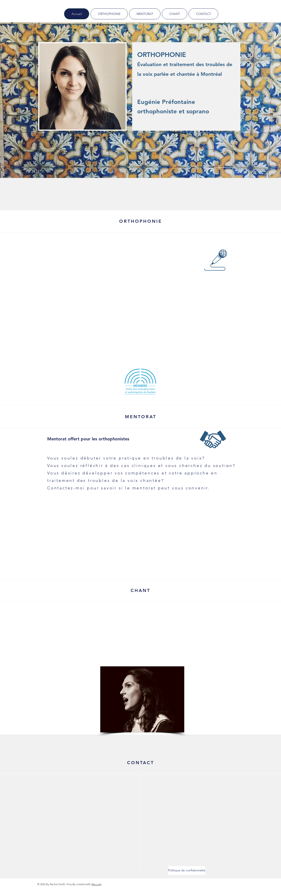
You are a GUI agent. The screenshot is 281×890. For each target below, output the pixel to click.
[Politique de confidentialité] (186, 870)
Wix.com (96, 884)
